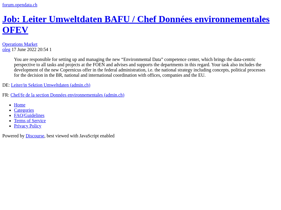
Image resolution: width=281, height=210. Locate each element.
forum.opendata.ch (19, 4)
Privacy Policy (27, 125)
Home (19, 104)
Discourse (35, 135)
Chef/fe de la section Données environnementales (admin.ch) (67, 94)
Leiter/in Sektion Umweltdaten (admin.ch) (50, 85)
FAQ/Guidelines (29, 115)
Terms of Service (30, 120)
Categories (24, 110)
